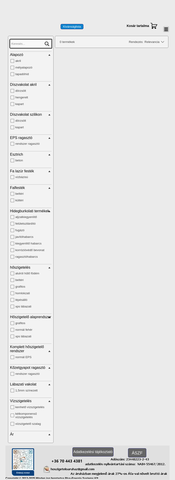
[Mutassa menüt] (166, 29)
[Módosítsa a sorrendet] (162, 42)
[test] (72, 26)
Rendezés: (136, 42)
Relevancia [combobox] (152, 42)
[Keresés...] (30, 43)
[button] (66, 460)
